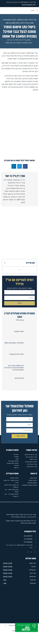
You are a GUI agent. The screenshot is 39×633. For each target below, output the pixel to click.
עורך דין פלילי (32, 20)
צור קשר (16, 467)
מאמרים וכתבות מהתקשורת (29, 485)
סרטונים (16, 465)
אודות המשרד (33, 478)
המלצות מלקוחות (32, 483)
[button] (37, 10)
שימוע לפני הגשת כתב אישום (14, 343)
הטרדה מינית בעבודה (16, 354)
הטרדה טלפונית (14, 478)
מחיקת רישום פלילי (13, 461)
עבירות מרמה (19, 378)
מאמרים (16, 457)
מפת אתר (16, 454)
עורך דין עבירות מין (32, 464)
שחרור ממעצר (19, 331)
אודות (17, 459)
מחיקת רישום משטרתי (31, 462)
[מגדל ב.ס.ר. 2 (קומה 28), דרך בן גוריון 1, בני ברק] (19, 604)
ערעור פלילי (20, 320)
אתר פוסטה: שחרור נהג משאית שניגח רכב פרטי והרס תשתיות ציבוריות (14, 367)
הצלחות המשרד (32, 480)
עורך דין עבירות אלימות (31, 454)
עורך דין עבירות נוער (32, 466)
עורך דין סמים (33, 459)
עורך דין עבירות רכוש (31, 457)
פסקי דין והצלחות (22, 20)
